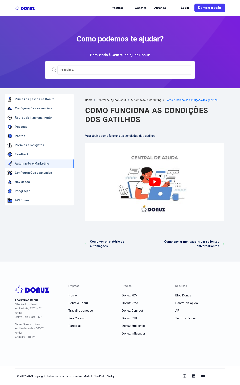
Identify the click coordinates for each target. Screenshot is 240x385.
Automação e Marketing (146, 100)
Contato (141, 7)
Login (185, 7)
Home (89, 100)
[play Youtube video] (154, 182)
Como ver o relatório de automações (104, 244)
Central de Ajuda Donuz (112, 100)
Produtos (117, 7)
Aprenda (160, 7)
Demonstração (209, 7)
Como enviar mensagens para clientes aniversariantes (194, 244)
